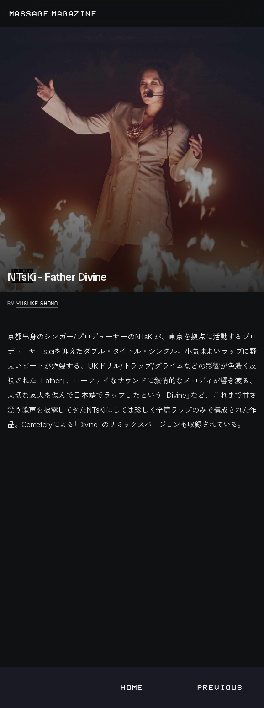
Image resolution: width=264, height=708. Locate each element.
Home (132, 687)
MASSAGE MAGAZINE (53, 14)
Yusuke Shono (37, 303)
